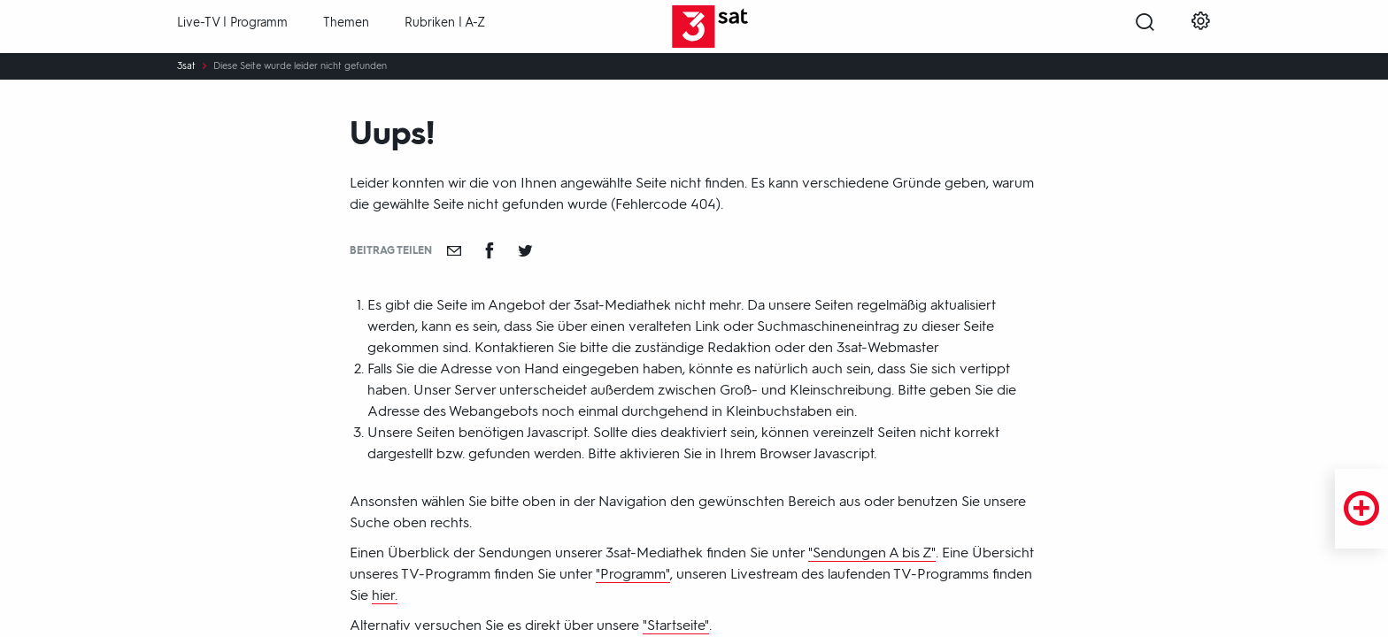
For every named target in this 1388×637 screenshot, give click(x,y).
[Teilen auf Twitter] (525, 250)
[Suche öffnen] (1145, 27)
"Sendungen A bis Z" (872, 552)
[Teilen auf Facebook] (489, 250)
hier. (384, 595)
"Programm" (633, 573)
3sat (186, 66)
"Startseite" (676, 625)
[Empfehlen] (454, 250)
